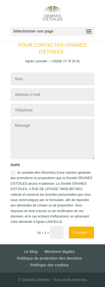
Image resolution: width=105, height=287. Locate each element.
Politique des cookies (49, 265)
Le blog (31, 251)
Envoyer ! (81, 232)
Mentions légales (59, 251)
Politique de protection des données (49, 258)
